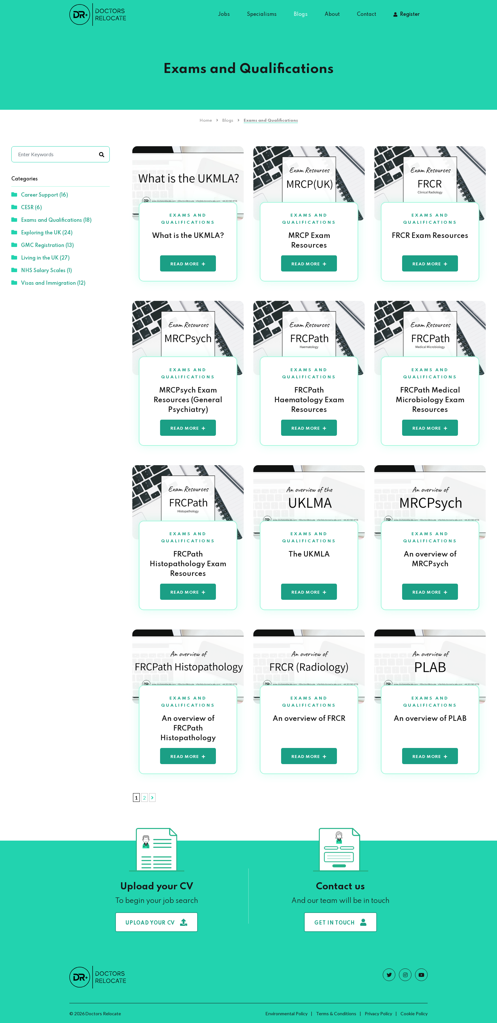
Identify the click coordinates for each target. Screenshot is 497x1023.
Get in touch (340, 921)
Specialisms (262, 14)
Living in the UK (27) (40, 257)
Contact (366, 14)
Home (205, 120)
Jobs (224, 14)
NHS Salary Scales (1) (41, 270)
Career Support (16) (39, 194)
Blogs (301, 14)
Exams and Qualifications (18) (51, 220)
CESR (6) (26, 207)
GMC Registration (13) (42, 245)
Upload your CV (157, 921)
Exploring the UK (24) (42, 232)
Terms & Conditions (336, 1012)
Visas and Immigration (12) (48, 283)
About (332, 14)
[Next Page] (152, 796)
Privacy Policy (378, 1012)
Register (410, 14)
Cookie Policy (414, 1012)
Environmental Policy (287, 1012)
